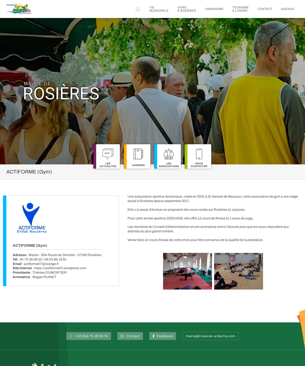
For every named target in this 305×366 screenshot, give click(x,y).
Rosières (61, 91)
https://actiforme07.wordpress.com (60, 268)
